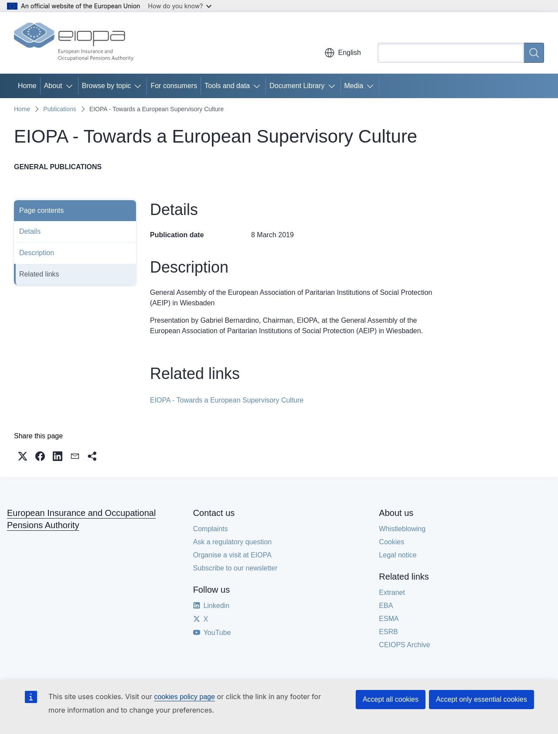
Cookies (391, 542)
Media (354, 85)
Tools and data (227, 85)
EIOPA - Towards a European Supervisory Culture (226, 400)
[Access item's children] (71, 86)
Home (27, 85)
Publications (59, 109)
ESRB (388, 631)
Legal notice (397, 555)
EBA (386, 605)
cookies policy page (184, 696)
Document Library (296, 85)
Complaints (210, 529)
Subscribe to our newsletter (235, 568)
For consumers (173, 85)
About (53, 85)
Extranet (392, 592)
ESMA (388, 618)
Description (36, 252)
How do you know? (180, 6)
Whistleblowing (402, 529)
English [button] (342, 53)
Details (30, 231)
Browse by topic (106, 85)
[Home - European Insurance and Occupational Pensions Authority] (73, 43)
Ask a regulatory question (232, 542)
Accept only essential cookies (481, 699)
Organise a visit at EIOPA (232, 555)
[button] (23, 456)
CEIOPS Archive (404, 645)
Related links (39, 274)
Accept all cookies (390, 699)
